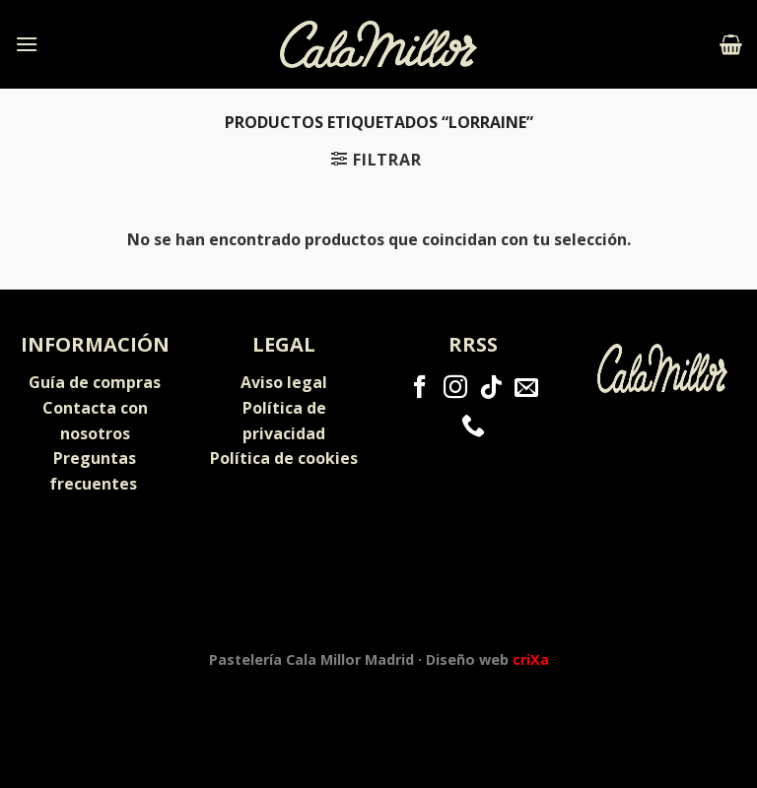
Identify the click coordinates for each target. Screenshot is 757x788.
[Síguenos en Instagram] (455, 388)
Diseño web (487, 659)
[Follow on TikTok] (491, 388)
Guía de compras (95, 382)
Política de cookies (284, 458)
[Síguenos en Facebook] (420, 388)
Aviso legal (284, 382)
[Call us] (473, 427)
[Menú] (26, 44)
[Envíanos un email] (526, 388)
